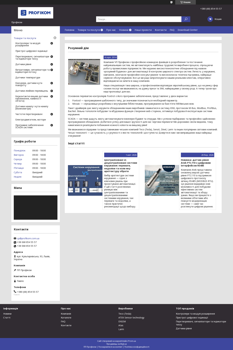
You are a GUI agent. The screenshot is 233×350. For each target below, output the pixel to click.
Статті (6, 317)
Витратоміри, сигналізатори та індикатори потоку (32, 71)
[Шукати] (185, 19)
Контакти (160, 29)
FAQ (172, 29)
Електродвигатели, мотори (30, 120)
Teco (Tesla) (124, 313)
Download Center (188, 29)
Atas (120, 325)
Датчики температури (27, 77)
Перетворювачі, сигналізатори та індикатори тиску (32, 57)
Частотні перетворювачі (28, 114)
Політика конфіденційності (136, 346)
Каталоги (66, 317)
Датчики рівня (23, 64)
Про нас (111, 29)
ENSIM (122, 321)
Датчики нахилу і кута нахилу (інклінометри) (31, 107)
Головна (69, 29)
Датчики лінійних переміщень (31, 91)
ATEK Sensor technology (131, 317)
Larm (121, 329)
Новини (123, 29)
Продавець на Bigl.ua (116, 344)
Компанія (66, 313)
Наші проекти (143, 29)
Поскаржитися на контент (110, 346)
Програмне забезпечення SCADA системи (29, 126)
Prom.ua (132, 341)
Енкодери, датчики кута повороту (28, 84)
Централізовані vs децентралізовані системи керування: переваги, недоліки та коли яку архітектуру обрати (120, 165)
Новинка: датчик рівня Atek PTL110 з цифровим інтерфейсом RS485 (196, 162)
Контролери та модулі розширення (27, 44)
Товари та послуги (89, 29)
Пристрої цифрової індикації (31, 51)
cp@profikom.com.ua (28, 238)
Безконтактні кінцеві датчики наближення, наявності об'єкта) (31, 98)
